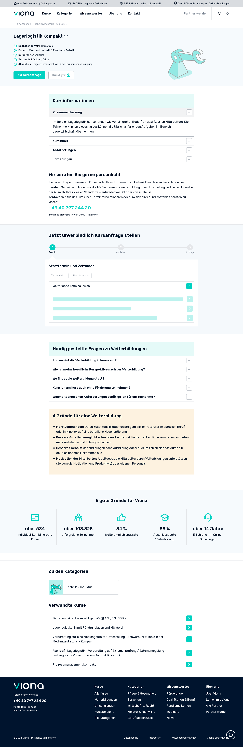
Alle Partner (214, 706)
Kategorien (25, 24)
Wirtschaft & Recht (141, 706)
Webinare (173, 712)
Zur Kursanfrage (30, 75)
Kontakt (134, 13)
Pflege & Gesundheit (142, 693)
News (170, 718)
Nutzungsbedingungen (184, 737)
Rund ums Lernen (179, 706)
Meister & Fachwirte (141, 712)
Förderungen (175, 693)
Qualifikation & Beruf (181, 699)
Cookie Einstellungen (218, 737)
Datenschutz (131, 737)
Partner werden (196, 13)
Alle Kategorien (105, 718)
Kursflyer (61, 75)
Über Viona (213, 693)
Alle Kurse (101, 693)
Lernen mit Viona (218, 699)
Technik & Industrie (43, 24)
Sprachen (134, 699)
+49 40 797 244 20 (70, 207)
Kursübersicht (104, 712)
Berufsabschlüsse (140, 718)
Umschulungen (104, 706)
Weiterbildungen (105, 699)
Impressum (155, 737)
